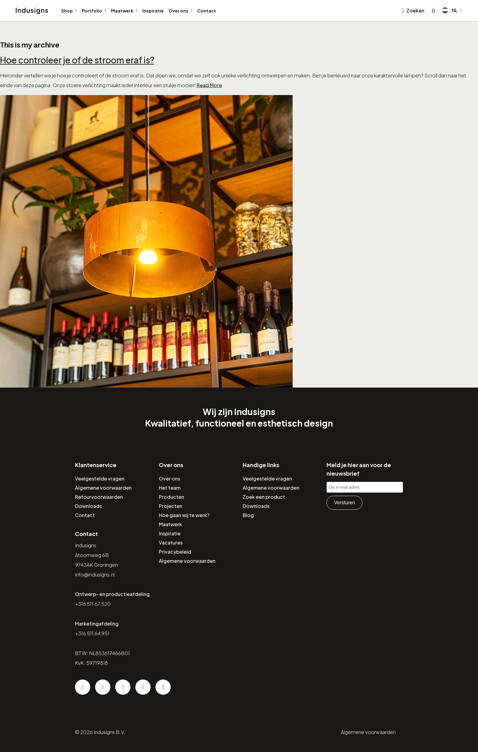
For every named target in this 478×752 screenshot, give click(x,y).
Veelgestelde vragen (99, 478)
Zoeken (415, 10)
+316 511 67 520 (93, 604)
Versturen (344, 502)
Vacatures (171, 542)
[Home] (32, 11)
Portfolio (92, 10)
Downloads (88, 506)
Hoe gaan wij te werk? (184, 515)
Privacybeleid (175, 551)
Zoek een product (264, 497)
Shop (67, 10)
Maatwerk (122, 10)
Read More (209, 85)
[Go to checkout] (432, 10)
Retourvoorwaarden (99, 497)
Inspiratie (153, 10)
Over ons (178, 10)
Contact (206, 10)
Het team (169, 487)
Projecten (170, 506)
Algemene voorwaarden (103, 487)
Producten (171, 497)
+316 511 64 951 (92, 633)
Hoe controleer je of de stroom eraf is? (77, 60)
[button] (451, 10)
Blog (248, 515)
